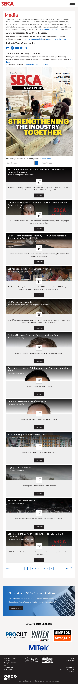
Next (69, 568)
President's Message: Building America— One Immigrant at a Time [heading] (38, 369)
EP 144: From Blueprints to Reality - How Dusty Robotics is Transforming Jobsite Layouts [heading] (37, 237)
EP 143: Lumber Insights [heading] (20, 302)
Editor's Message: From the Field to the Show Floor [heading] (33, 335)
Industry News (28, 175)
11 (55, 568)
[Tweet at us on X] (8, 676)
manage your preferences (56, 39)
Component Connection (21, 241)
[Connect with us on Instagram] (15, 676)
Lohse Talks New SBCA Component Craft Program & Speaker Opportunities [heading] (38, 203)
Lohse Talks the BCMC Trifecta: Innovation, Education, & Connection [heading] (35, 535)
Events (72, 663)
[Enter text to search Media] (20, 163)
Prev (8, 568)
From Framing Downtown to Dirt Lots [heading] (26, 434)
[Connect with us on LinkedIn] (12, 676)
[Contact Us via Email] (8, 679)
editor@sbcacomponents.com (36, 64)
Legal (57, 681)
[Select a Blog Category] (56, 163)
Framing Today (19, 338)
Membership (70, 660)
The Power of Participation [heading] (21, 501)
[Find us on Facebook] (5, 676)
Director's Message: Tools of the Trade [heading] (27, 401)
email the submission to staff (48, 29)
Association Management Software (67, 669)
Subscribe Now (16, 608)
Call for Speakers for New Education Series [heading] (29, 269)
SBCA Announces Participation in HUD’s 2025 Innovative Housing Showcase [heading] (36, 170)
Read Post (39, 195)
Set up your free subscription (33, 39)
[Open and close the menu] (45, 3)
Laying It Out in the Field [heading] (20, 467)
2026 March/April (45, 158)
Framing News (18, 175)
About (72, 658)
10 (51, 568)
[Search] (36, 163)
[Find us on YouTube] (5, 679)
